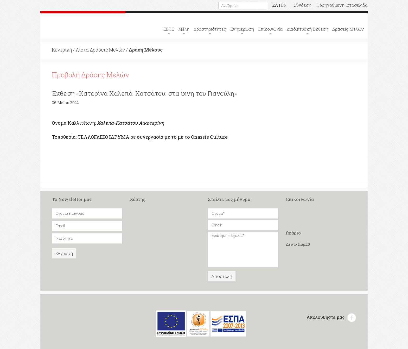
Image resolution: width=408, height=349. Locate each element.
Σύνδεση (302, 5)
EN (284, 5)
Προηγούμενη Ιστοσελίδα (342, 5)
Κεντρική (62, 50)
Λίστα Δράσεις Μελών (100, 50)
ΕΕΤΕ (168, 29)
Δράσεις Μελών (348, 29)
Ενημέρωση (242, 29)
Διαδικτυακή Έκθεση (307, 29)
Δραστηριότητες (210, 29)
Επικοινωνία (270, 29)
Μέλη (183, 29)
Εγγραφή (64, 253)
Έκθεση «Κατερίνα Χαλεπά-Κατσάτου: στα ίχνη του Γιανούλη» (144, 93)
